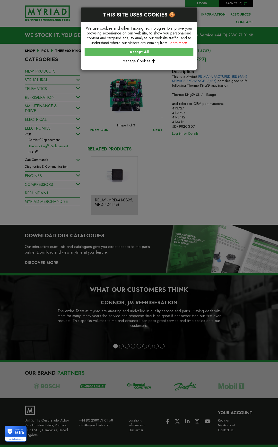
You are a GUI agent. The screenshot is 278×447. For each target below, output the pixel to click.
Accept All (139, 52)
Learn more (177, 43)
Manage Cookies (139, 61)
